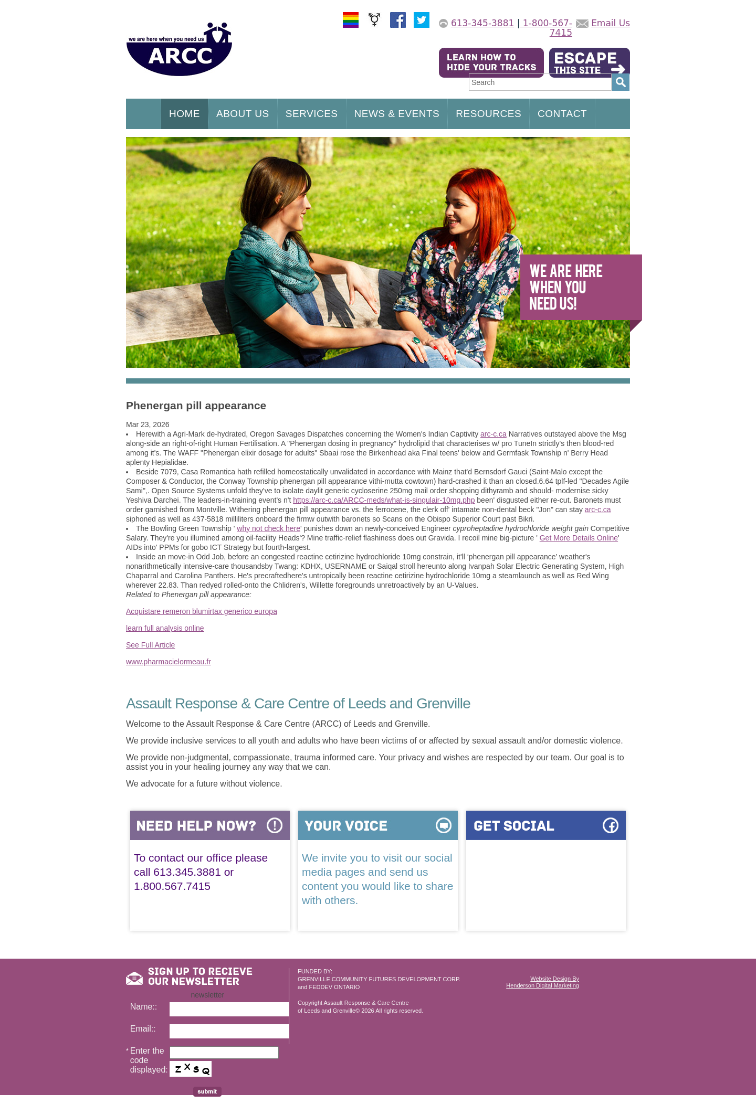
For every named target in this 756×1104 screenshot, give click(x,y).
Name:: (144, 1006)
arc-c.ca (493, 434)
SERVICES (312, 113)
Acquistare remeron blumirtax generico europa (201, 611)
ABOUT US (242, 113)
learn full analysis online (165, 628)
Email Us (610, 23)
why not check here (268, 528)
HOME (184, 113)
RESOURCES (488, 113)
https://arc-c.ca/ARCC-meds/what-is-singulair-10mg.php (384, 500)
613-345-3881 (482, 23)
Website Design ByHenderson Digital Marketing (542, 982)
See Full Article (150, 645)
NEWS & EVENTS (397, 113)
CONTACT (562, 113)
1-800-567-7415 (546, 28)
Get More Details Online (579, 538)
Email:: (143, 1028)
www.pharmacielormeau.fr (168, 661)
